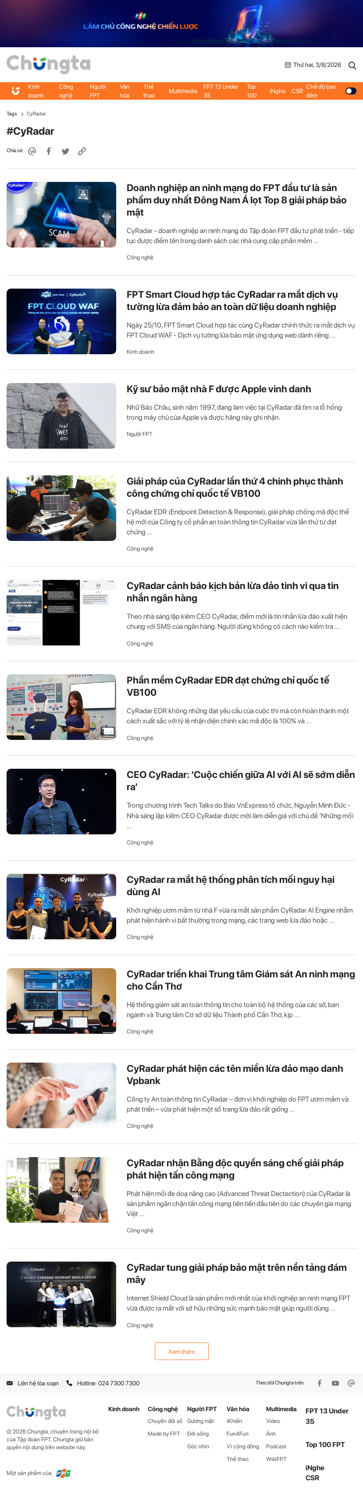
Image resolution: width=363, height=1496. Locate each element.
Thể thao (149, 91)
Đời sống (198, 1433)
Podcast (276, 1446)
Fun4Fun (238, 1433)
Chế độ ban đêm (331, 91)
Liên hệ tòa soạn (33, 1383)
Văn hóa (124, 91)
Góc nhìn (198, 1446)
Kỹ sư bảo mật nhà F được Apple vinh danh (219, 388)
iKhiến (234, 1421)
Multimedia (183, 90)
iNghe (277, 90)
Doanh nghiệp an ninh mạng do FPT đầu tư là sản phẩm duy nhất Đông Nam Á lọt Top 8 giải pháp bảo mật (237, 200)
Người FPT (98, 91)
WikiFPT (276, 1459)
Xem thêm (181, 1351)
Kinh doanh (36, 91)
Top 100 (251, 91)
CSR (297, 90)
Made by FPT (164, 1433)
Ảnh (271, 1433)
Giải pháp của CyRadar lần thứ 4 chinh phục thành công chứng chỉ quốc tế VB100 (235, 487)
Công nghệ (66, 91)
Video (273, 1421)
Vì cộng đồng (243, 1446)
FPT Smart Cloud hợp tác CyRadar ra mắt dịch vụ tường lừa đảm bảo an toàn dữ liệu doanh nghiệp (232, 300)
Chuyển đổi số (165, 1421)
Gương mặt (200, 1421)
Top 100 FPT (325, 1444)
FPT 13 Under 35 (220, 91)
